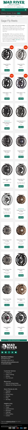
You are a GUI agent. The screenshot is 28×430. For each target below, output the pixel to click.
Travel (7, 407)
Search (18, 13)
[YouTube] (2, 352)
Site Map (8, 399)
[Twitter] (12, 352)
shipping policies (10, 421)
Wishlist (8, 376)
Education (8, 410)
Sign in (9, 13)
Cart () (4, 13)
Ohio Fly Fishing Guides (12, 383)
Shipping (8, 391)
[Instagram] (5, 352)
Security (8, 396)
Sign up (15, 13)
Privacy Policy (9, 394)
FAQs (7, 398)
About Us (8, 405)
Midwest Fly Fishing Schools (13, 385)
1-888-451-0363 (20, 7)
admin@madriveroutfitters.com (10, 362)
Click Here (17, 39)
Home (7, 16)
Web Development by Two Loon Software (9, 426)
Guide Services (10, 409)
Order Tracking (10, 374)
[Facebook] (9, 352)
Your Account (9, 378)
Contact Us (9, 373)
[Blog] (15, 352)
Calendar (8, 412)
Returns (8, 392)
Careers (8, 415)
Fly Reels (13, 16)
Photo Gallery (9, 414)
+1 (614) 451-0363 (6, 363)
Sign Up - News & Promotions (14, 340)
